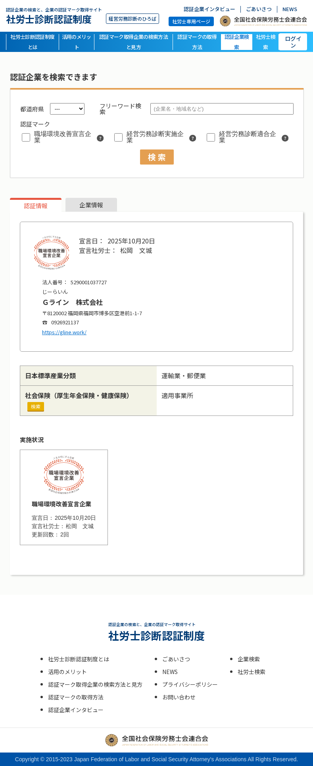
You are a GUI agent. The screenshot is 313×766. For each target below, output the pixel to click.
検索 (35, 406)
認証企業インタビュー (209, 9)
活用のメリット (76, 42)
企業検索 (249, 659)
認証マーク (35, 124)
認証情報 (36, 205)
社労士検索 (265, 42)
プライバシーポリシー (190, 684)
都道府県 (32, 109)
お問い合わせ (179, 697)
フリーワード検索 (120, 109)
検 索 (157, 157)
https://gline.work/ (64, 332)
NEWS (289, 9)
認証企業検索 (237, 42)
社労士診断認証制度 (54, 16)
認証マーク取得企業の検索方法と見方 (133, 42)
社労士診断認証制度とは (32, 42)
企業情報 (91, 205)
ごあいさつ (259, 9)
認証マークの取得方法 (197, 42)
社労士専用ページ (191, 21)
